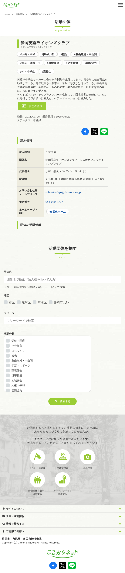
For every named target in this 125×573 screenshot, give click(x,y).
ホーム (7, 14)
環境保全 (17, 370)
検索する (62, 401)
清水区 (42, 302)
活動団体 (20, 14)
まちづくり (18, 350)
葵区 (12, 302)
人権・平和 (18, 385)
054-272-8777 (54, 201)
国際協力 (17, 390)
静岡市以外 (61, 302)
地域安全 (17, 380)
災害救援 (17, 375)
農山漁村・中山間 (22, 360)
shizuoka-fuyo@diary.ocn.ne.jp (63, 192)
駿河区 (26, 302)
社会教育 (17, 345)
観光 (14, 355)
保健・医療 (18, 340)
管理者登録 (32, 106)
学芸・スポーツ (21, 365)
